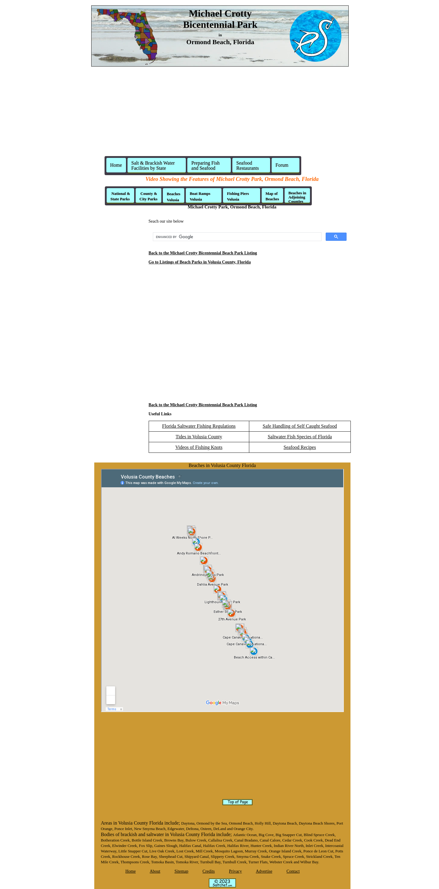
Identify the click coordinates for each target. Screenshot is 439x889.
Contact (293, 871)
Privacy (235, 871)
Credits (208, 871)
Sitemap (181, 871)
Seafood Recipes (300, 447)
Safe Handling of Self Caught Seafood (300, 426)
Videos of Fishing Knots (198, 447)
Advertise (264, 871)
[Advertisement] (219, 113)
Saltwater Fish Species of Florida (300, 436)
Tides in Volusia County (199, 436)
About (155, 871)
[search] (236, 237)
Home (116, 165)
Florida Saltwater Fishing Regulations (199, 426)
